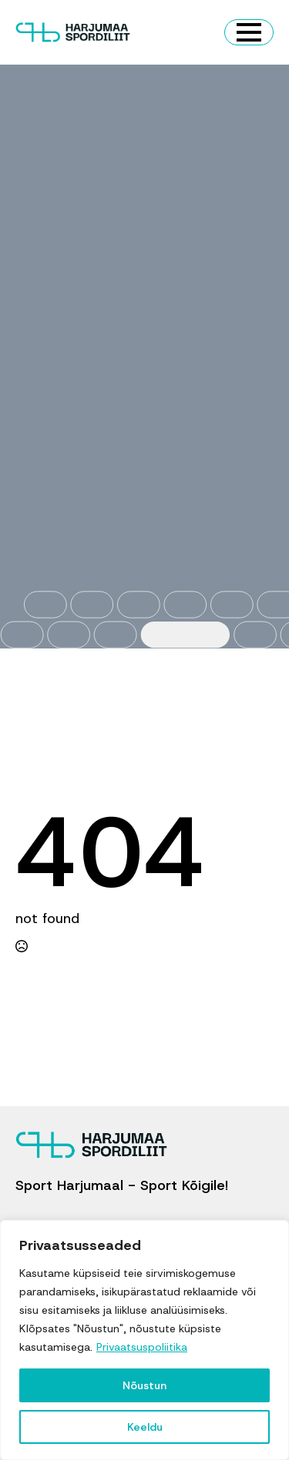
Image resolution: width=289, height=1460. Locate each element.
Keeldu (145, 1427)
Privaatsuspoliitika (141, 1347)
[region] (144, 1340)
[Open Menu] (249, 32)
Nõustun (144, 1385)
